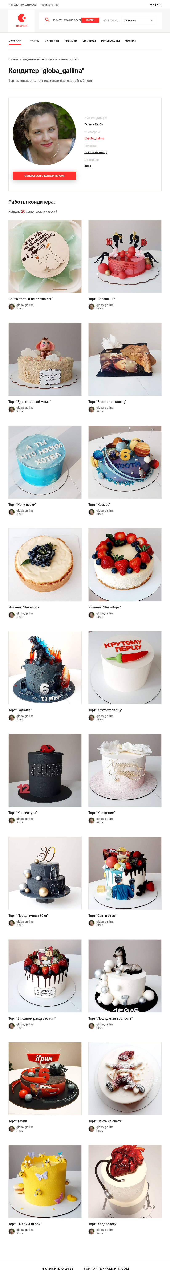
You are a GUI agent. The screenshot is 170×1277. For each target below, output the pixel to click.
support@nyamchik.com (106, 1268)
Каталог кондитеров (22, 4)
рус (159, 4)
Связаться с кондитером (44, 175)
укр (152, 4)
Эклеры (130, 41)
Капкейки (52, 41)
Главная (13, 59)
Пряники (70, 41)
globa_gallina (70, 59)
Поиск (90, 20)
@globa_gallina (94, 138)
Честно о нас (49, 4)
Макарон (89, 41)
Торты (34, 41)
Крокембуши (110, 41)
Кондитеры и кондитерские (40, 59)
